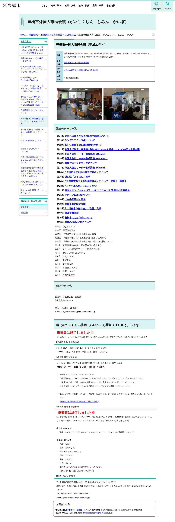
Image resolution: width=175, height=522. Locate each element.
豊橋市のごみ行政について (79, 217)
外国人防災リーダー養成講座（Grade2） (86, 158)
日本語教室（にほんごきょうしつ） (32, 111)
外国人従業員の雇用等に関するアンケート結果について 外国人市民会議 (102, 149)
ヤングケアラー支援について (80, 140)
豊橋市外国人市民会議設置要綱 (76, 63)
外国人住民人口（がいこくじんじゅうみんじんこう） (32, 183)
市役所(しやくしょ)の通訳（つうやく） (32, 59)
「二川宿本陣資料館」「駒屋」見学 (82, 208)
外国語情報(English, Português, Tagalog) (29, 78)
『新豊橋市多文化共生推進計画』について (86, 181)
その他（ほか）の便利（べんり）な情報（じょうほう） (32, 132)
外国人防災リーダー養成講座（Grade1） (86, 167)
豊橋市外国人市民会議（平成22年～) (80, 44)
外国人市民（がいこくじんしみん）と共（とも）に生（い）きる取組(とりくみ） (32, 50)
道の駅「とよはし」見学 (77, 176)
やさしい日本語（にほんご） (31, 141)
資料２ (123, 181)
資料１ (113, 181)
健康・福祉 (56, 5)
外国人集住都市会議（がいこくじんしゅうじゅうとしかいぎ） (32, 159)
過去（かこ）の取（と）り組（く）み (32, 191)
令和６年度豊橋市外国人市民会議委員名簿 (81, 70)
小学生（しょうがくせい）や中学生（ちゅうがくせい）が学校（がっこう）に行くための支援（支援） (32, 101)
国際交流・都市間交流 (51, 35)
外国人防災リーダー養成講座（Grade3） (86, 154)
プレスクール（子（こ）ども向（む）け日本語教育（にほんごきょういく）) (32, 88)
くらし (44, 5)
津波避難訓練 (72, 213)
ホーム (23, 35)
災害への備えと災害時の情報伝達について (87, 136)
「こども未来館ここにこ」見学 (80, 186)
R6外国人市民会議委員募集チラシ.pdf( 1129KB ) (79, 402)
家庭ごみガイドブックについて (81, 163)
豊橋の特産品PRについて (78, 222)
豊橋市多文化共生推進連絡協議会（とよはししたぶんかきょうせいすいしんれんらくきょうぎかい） (32, 172)
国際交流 (24, 213)
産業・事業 (97, 5)
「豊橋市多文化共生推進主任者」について (86, 172)
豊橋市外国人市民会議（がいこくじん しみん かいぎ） (32, 121)
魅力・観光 (83, 5)
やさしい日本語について (77, 195)
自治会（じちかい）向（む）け (30, 150)
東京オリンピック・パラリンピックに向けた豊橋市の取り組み (97, 190)
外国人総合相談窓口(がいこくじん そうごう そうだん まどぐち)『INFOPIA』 (33, 69)
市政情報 (110, 5)
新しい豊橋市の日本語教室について (83, 145)
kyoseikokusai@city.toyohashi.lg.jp (76, 497)
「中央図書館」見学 (75, 199)
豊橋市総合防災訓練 (75, 204)
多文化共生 (70, 35)
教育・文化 (70, 5)
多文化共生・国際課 (73, 510)
